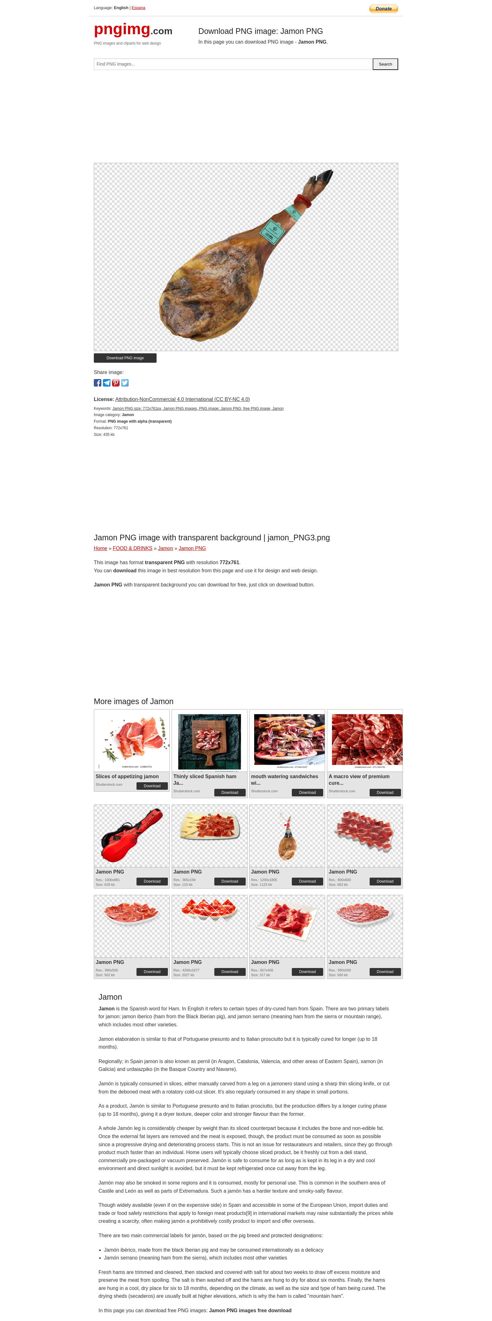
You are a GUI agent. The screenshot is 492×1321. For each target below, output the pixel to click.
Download (152, 786)
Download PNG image (125, 358)
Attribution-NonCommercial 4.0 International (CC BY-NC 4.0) (182, 399)
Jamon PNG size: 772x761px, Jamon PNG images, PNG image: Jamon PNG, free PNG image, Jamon (198, 408)
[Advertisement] (246, 119)
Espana (138, 7)
